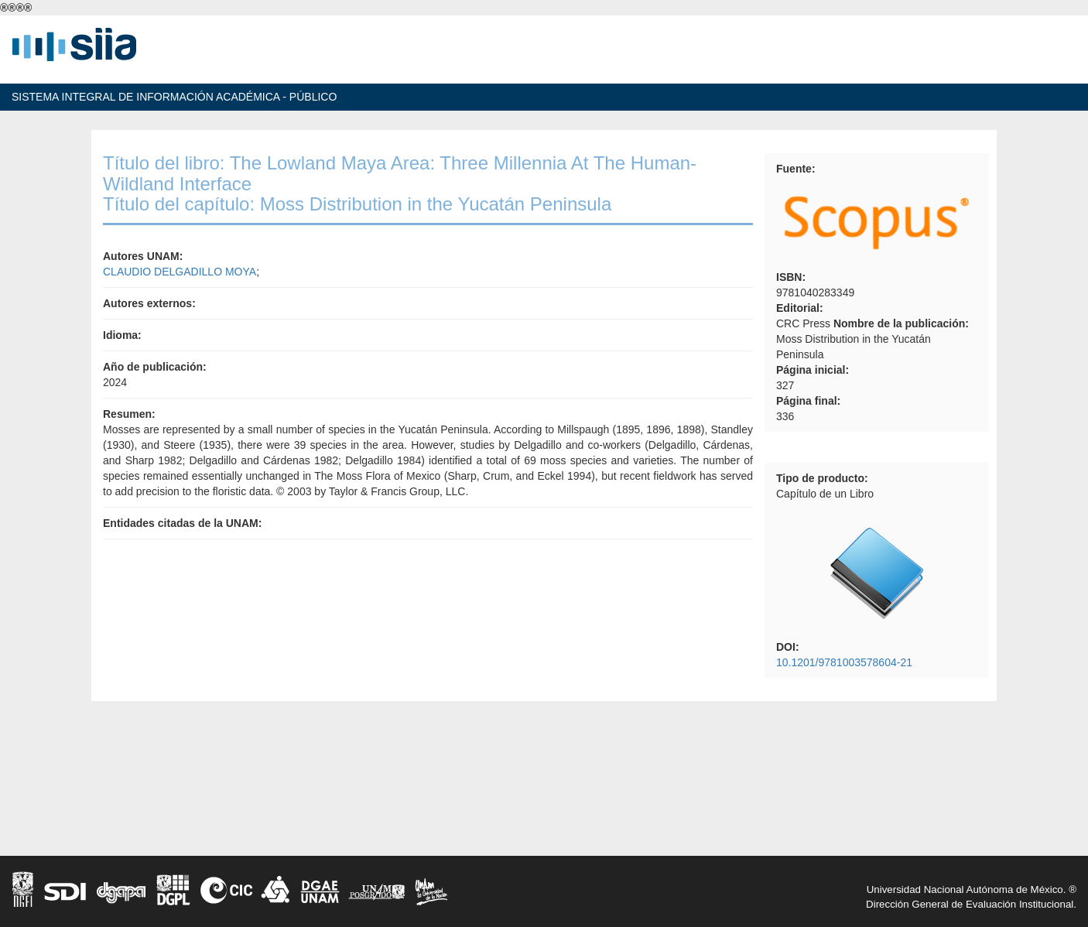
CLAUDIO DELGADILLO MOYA (179, 271)
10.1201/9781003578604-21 (844, 662)
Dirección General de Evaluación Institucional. (971, 904)
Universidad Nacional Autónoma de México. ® (971, 889)
